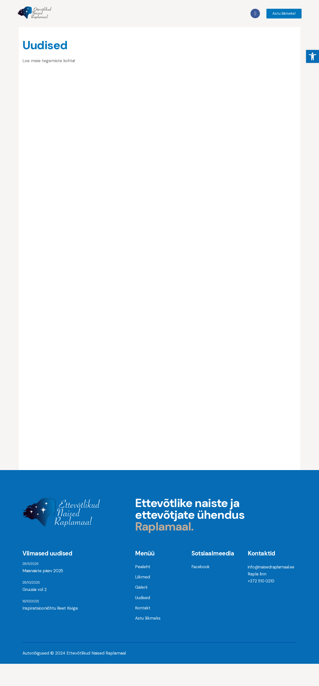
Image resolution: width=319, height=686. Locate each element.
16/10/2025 (30, 624)
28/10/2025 (31, 604)
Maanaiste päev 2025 (42, 591)
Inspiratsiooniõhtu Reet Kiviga (48, 631)
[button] (312, 56)
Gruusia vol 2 (33, 611)
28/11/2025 (30, 584)
